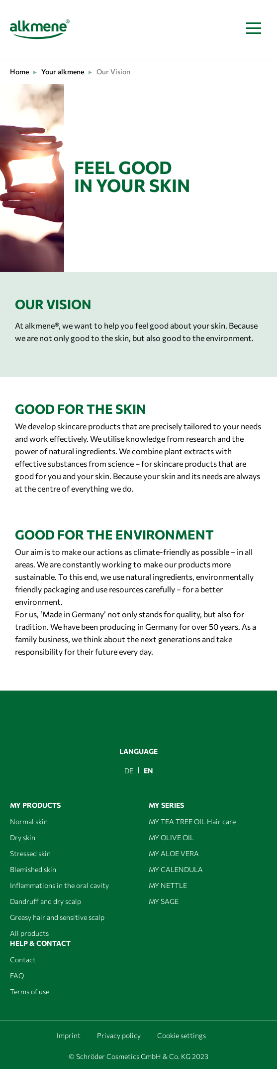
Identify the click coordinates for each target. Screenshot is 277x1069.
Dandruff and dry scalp (45, 901)
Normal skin (29, 821)
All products (29, 933)
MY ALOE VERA (174, 853)
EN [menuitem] (148, 770)
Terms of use (29, 991)
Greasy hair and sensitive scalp (57, 917)
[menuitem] (128, 770)
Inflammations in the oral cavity (59, 885)
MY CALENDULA (176, 869)
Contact (23, 959)
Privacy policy (119, 1035)
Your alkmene (62, 71)
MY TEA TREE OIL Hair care (192, 821)
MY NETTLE (168, 885)
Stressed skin (30, 853)
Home (19, 71)
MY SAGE (164, 901)
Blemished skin (33, 869)
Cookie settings (181, 1035)
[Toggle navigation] (253, 28)
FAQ (17, 975)
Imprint (69, 1035)
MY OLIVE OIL (171, 837)
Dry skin (22, 837)
